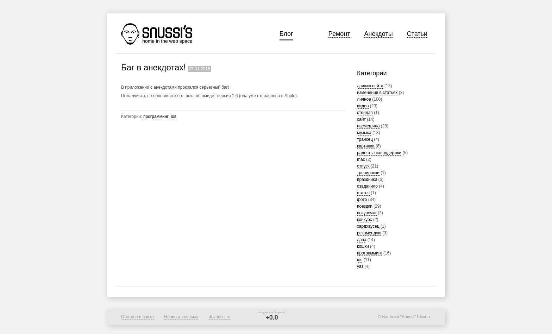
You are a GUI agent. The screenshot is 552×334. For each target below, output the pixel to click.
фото (362, 199)
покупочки (367, 212)
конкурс (364, 219)
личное (364, 99)
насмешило (368, 126)
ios (359, 259)
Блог (286, 33)
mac (361, 159)
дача (361, 239)
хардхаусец (368, 226)
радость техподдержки (379, 152)
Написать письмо (181, 316)
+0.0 (271, 317)
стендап (365, 112)
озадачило (367, 186)
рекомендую (369, 233)
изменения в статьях (377, 92)
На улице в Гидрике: (271, 312)
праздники (367, 179)
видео (363, 105)
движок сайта (370, 85)
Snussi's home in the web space (156, 34)
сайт (361, 119)
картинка (366, 146)
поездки (364, 206)
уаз (360, 266)
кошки (363, 246)
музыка (364, 132)
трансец (365, 139)
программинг (369, 253)
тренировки (368, 172)
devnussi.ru (219, 316)
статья (363, 192)
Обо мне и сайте (137, 316)
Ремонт (339, 33)
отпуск (363, 166)
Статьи (417, 33)
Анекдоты (378, 33)
